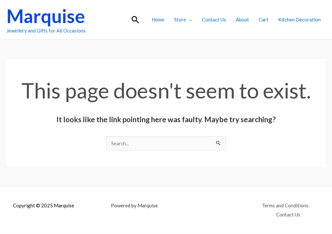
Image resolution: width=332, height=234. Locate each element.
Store (180, 19)
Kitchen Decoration (299, 19)
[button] (135, 20)
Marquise (45, 16)
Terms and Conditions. (285, 205)
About (242, 19)
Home (158, 19)
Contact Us (214, 19)
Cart (263, 19)
